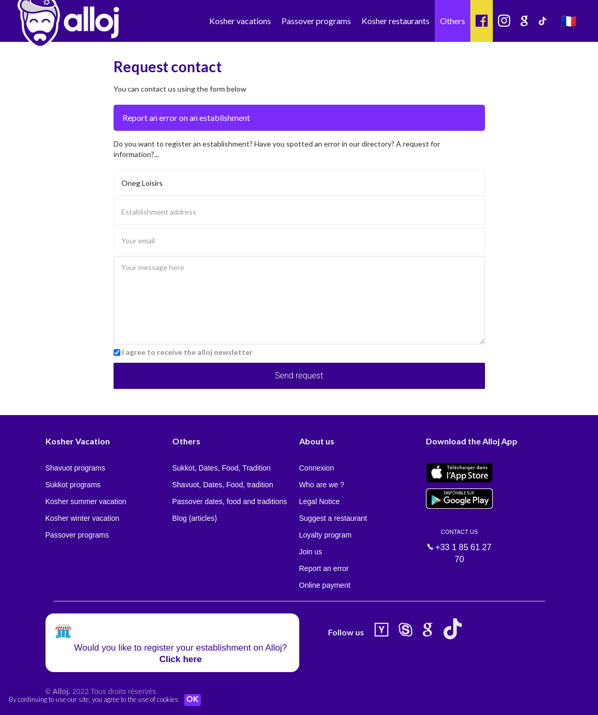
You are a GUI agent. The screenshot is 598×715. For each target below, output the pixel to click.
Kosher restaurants (396, 21)
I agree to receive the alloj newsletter (187, 352)
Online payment (325, 585)
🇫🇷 (569, 20)
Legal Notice (319, 501)
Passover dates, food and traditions (229, 501)
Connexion (316, 468)
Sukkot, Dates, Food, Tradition (221, 468)
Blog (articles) (194, 518)
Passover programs (316, 21)
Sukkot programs (73, 485)
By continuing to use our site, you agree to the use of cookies (93, 699)
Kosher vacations (240, 21)
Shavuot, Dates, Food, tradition (222, 485)
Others (452, 21)
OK (193, 700)
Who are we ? (321, 485)
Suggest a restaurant (333, 518)
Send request (299, 376)
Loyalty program (325, 535)
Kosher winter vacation (83, 518)
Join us (310, 552)
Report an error (324, 568)
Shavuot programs (75, 468)
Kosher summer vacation (86, 501)
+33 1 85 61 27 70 (459, 539)
